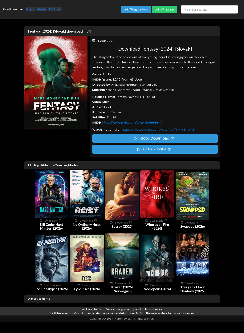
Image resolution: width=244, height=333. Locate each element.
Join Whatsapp (164, 9)
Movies (41, 9)
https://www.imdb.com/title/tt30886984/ (131, 122)
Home (30, 9)
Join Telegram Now (136, 9)
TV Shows (55, 9)
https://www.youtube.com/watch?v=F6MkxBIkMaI (158, 129)
